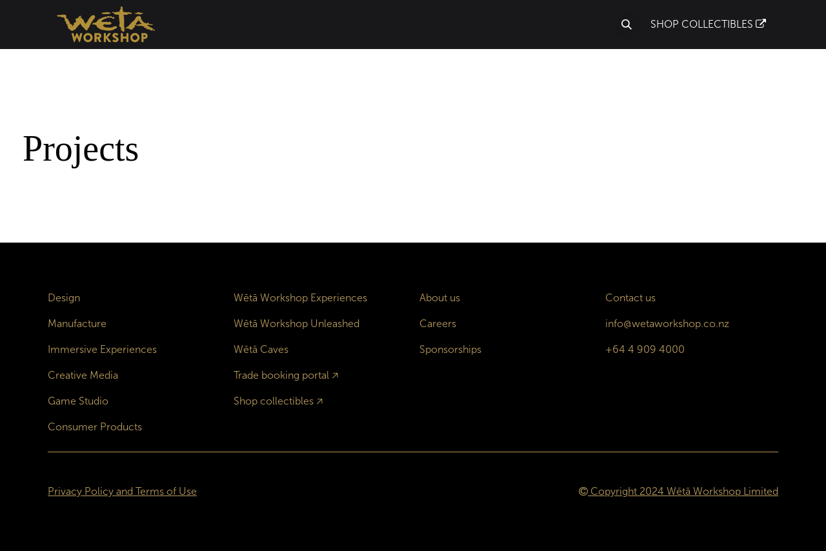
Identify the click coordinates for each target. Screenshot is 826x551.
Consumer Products (95, 427)
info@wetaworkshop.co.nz (667, 323)
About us (439, 298)
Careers (437, 323)
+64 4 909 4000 (645, 349)
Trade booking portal (281, 375)
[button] (626, 24)
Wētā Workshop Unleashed (296, 323)
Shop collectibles (274, 401)
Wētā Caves (261, 349)
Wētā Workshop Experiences (300, 298)
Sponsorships (450, 349)
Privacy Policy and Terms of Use (122, 491)
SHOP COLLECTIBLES (708, 24)
